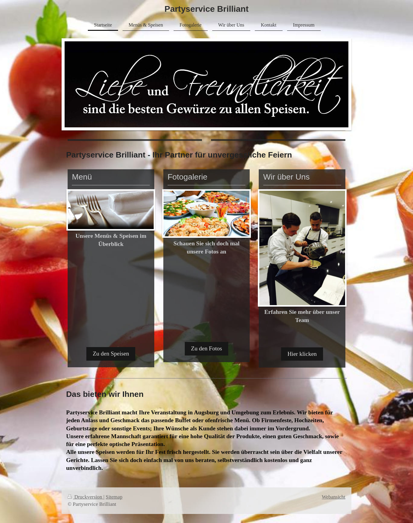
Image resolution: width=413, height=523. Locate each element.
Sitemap (114, 497)
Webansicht (333, 497)
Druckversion (85, 497)
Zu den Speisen (111, 353)
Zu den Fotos (206, 348)
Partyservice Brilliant (207, 9)
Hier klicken (302, 354)
